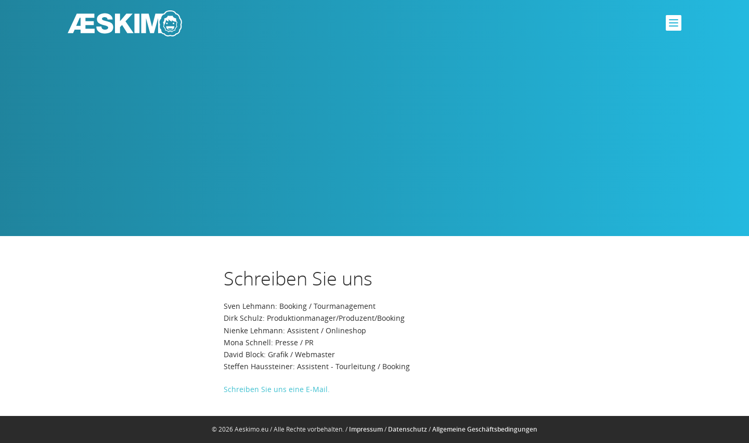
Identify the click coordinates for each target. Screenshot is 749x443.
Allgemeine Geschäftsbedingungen (484, 429)
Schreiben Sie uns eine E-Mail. (277, 389)
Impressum (366, 429)
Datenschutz (407, 429)
